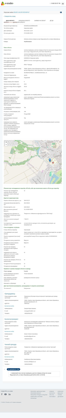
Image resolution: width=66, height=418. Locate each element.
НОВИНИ (51, 391)
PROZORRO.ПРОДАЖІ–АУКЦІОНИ (39, 394)
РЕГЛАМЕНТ (52, 396)
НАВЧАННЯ (60, 391)
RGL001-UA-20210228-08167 (21, 12)
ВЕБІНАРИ (60, 393)
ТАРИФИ (60, 394)
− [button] (6, 145)
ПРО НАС (51, 394)
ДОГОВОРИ (60, 396)
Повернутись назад (9, 16)
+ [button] (6, 142)
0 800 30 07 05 (55, 3)
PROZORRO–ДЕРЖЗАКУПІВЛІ (38, 391)
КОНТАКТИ (52, 393)
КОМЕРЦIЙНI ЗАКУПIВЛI (36, 396)
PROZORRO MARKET (36, 393)
